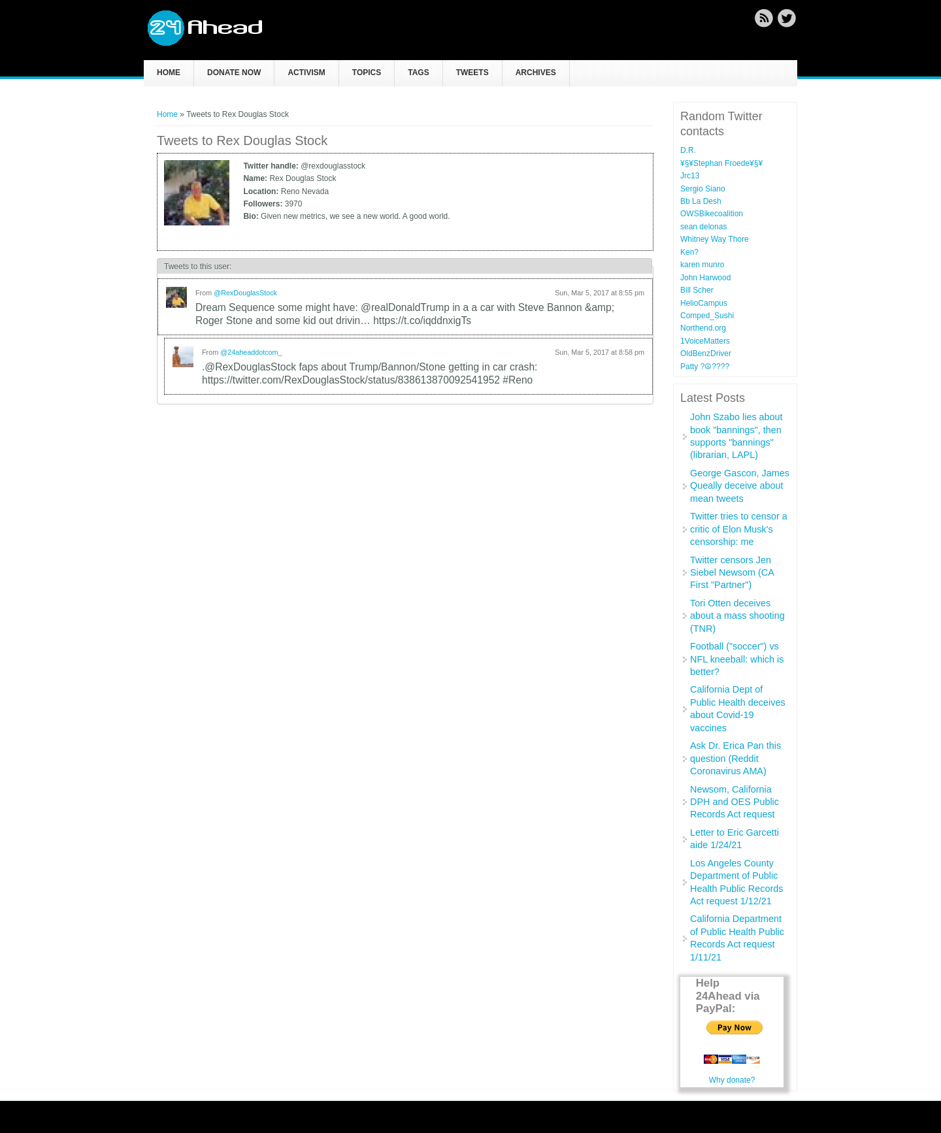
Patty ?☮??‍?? (704, 366)
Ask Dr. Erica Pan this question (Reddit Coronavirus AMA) (735, 758)
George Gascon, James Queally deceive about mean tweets (739, 486)
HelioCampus (703, 303)
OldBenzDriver (705, 353)
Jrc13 (689, 175)
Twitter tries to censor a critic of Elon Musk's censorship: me (738, 529)
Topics (366, 72)
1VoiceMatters (705, 341)
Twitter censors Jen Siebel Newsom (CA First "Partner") (732, 573)
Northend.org (703, 328)
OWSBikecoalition (711, 213)
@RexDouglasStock (245, 293)
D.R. (688, 150)
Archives (536, 72)
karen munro (702, 264)
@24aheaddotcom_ (251, 352)
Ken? (689, 252)
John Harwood (705, 277)
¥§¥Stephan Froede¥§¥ (721, 163)
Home (168, 72)
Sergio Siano (702, 188)
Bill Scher (697, 290)
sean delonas (703, 226)
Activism (306, 72)
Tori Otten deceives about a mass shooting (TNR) (737, 616)
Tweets (472, 72)
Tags (418, 72)
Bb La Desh (700, 201)
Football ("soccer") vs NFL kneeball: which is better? (737, 659)
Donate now (234, 72)
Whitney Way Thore (714, 239)
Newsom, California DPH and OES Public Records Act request (734, 802)
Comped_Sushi (707, 315)
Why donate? (732, 1080)
